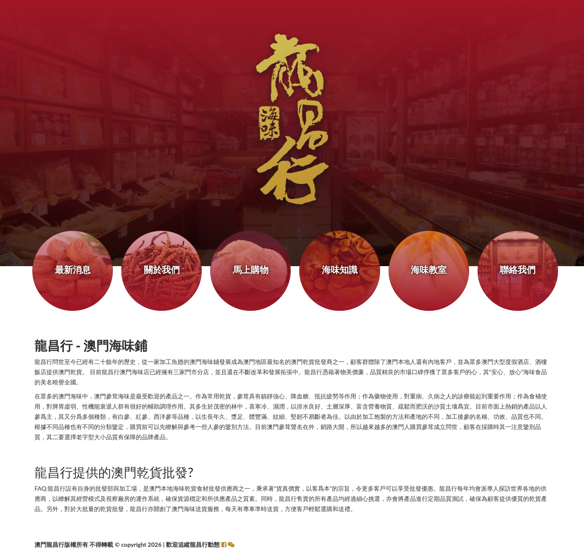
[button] (231, 544)
